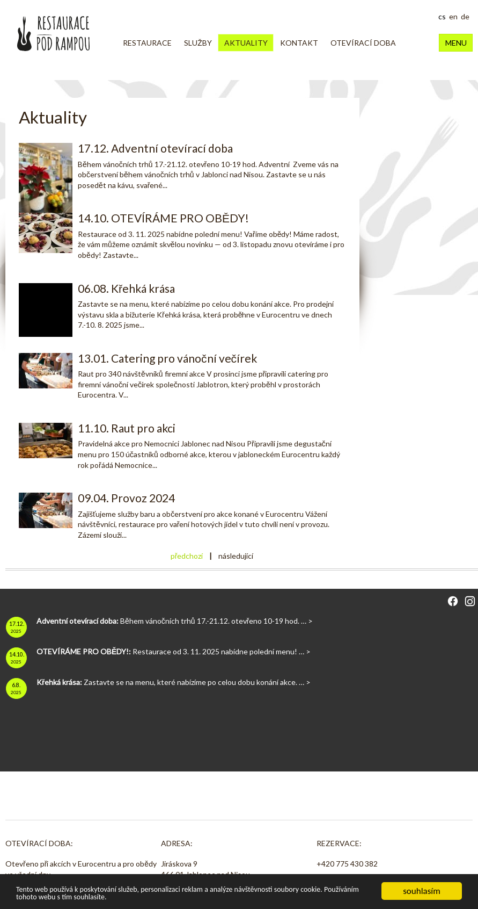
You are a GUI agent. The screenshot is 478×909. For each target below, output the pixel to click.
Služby (198, 42)
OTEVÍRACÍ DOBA (363, 42)
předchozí (187, 555)
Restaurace (147, 42)
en (453, 16)
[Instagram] (470, 603)
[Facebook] (453, 603)
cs (442, 16)
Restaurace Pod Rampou (53, 34)
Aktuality (246, 42)
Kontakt (299, 42)
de (465, 16)
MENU (456, 42)
